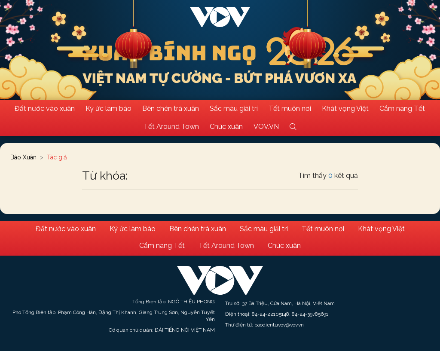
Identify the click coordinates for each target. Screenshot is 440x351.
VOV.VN (266, 126)
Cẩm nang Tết (402, 108)
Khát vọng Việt (345, 108)
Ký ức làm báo (108, 108)
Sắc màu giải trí (234, 108)
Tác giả (57, 157)
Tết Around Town (171, 126)
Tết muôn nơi (290, 108)
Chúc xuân (226, 126)
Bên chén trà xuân (170, 108)
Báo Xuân (23, 157)
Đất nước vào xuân (45, 108)
